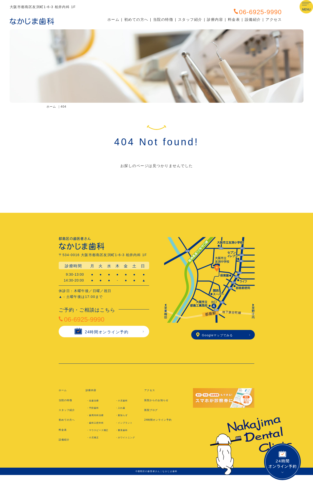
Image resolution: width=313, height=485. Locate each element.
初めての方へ (136, 19)
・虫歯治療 (95, 403)
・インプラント (126, 426)
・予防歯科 (95, 411)
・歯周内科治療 (98, 418)
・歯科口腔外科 (98, 426)
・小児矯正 (95, 446)
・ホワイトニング (128, 446)
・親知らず (123, 418)
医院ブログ (153, 413)
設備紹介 (253, 19)
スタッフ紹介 (190, 19)
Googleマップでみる (220, 337)
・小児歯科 (123, 403)
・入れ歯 (121, 411)
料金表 (234, 19)
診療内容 (215, 19)
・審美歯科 (123, 433)
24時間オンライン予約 (100, 336)
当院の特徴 (163, 19)
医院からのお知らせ (160, 403)
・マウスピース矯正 (100, 435)
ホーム (113, 19)
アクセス (274, 19)
